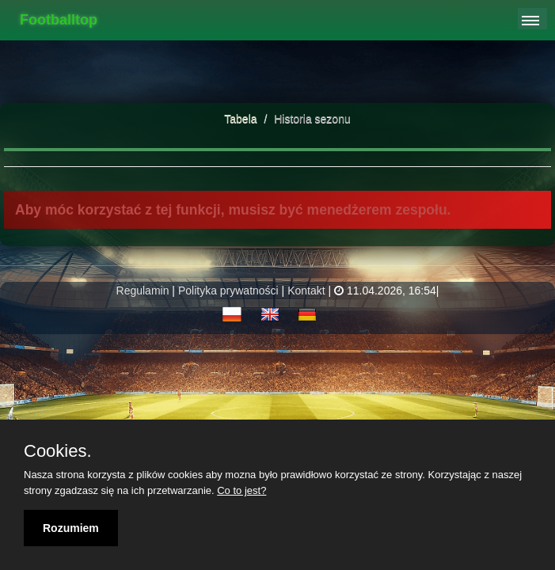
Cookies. (58, 451)
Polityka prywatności (228, 290)
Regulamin (142, 290)
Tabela (240, 118)
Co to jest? (241, 490)
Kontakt (306, 290)
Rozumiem (71, 528)
